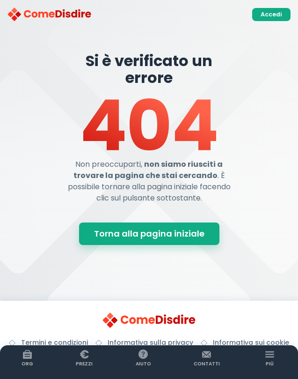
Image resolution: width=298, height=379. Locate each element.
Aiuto (143, 363)
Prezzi (84, 363)
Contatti (207, 363)
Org (27, 363)
